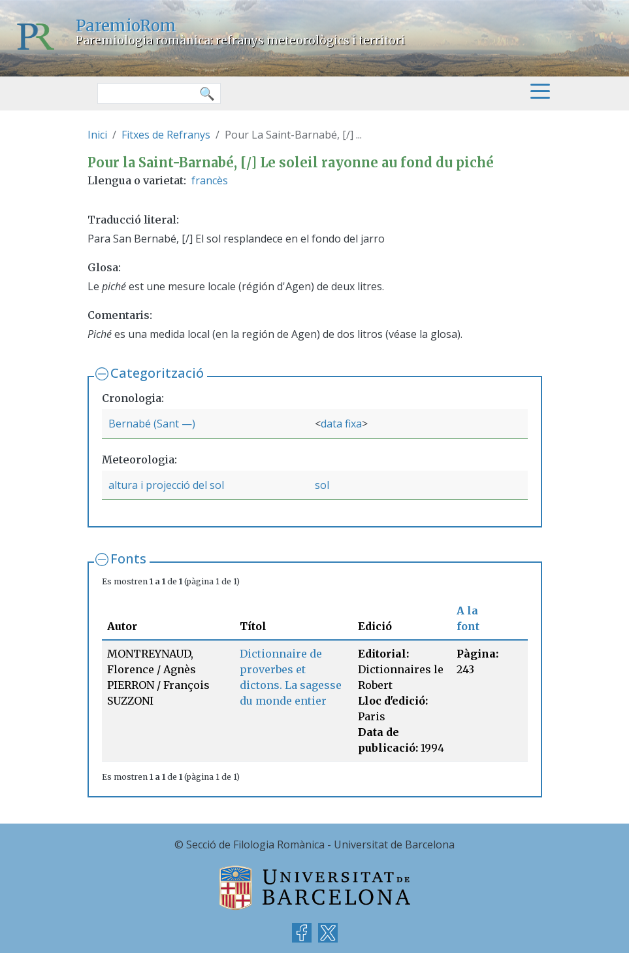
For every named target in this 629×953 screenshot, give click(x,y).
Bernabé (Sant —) (151, 423)
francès (209, 180)
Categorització (157, 373)
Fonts (128, 558)
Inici (97, 134)
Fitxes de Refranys (165, 134)
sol (322, 485)
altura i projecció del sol (166, 485)
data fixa (341, 423)
